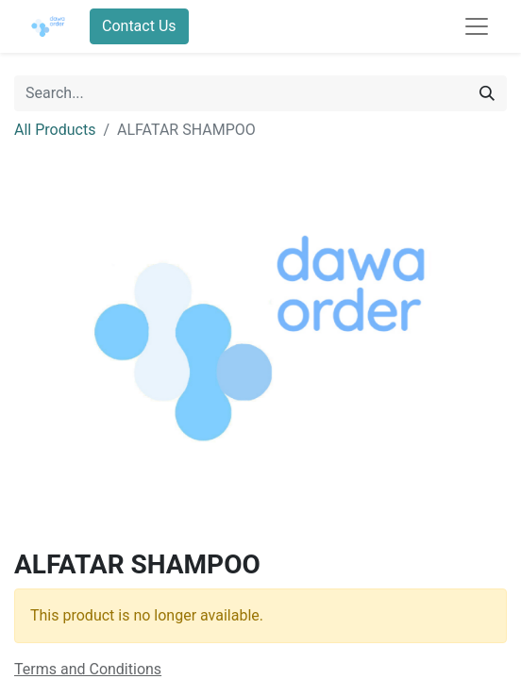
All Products (54, 130)
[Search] (487, 93)
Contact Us (139, 26)
